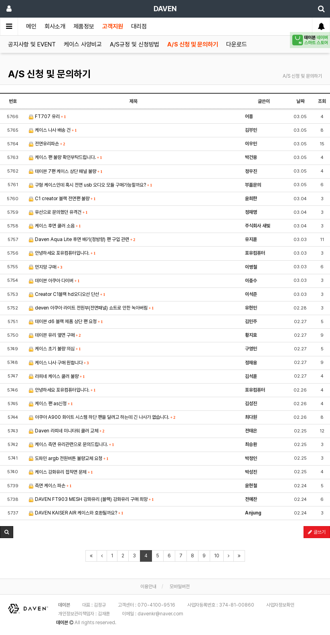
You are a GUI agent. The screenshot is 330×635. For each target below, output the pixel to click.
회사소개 (55, 26)
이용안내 (148, 586)
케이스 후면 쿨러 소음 (55, 226)
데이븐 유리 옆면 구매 (55, 335)
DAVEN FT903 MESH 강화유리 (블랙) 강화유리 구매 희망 (91, 499)
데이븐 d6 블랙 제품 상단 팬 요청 (66, 321)
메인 (31, 26)
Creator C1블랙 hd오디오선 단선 (67, 294)
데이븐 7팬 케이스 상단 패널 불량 (66, 171)
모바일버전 (180, 586)
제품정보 (83, 26)
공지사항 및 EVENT (32, 44)
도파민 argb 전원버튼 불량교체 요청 (69, 458)
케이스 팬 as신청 (51, 403)
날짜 (300, 101)
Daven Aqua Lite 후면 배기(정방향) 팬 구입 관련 (82, 239)
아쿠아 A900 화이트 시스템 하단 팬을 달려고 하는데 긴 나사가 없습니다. (102, 417)
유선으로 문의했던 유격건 (58, 212)
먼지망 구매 (46, 267)
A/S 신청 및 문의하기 (192, 44)
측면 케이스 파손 (50, 485)
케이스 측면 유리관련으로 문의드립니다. (71, 444)
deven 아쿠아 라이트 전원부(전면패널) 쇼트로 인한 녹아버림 (91, 308)
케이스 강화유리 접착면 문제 (61, 472)
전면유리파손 (47, 144)
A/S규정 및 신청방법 (134, 44)
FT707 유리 (47, 116)
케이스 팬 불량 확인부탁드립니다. (65, 157)
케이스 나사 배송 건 (53, 130)
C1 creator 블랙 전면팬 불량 (62, 198)
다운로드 (236, 44)
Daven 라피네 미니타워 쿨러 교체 (67, 431)
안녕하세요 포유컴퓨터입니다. (62, 253)
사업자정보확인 (280, 605)
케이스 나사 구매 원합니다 (59, 363)
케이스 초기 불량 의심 (55, 349)
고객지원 (112, 26)
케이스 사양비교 (83, 44)
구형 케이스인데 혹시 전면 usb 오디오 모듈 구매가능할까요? (90, 185)
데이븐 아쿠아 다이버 (54, 280)
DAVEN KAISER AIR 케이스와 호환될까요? (76, 513)
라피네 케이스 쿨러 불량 (57, 376)
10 (216, 556)
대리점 (139, 26)
